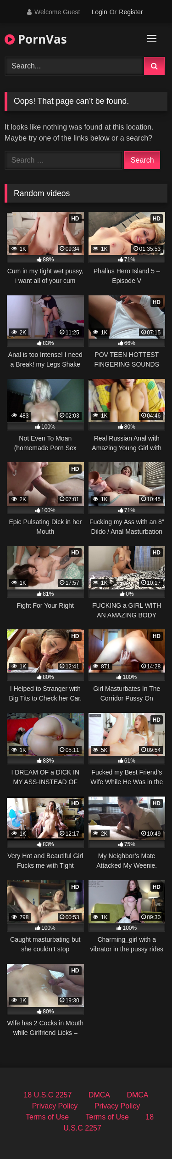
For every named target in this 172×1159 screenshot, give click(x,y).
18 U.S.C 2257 (47, 1095)
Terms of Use (47, 1117)
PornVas (36, 39)
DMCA (99, 1095)
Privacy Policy (55, 1106)
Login (99, 12)
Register (131, 12)
